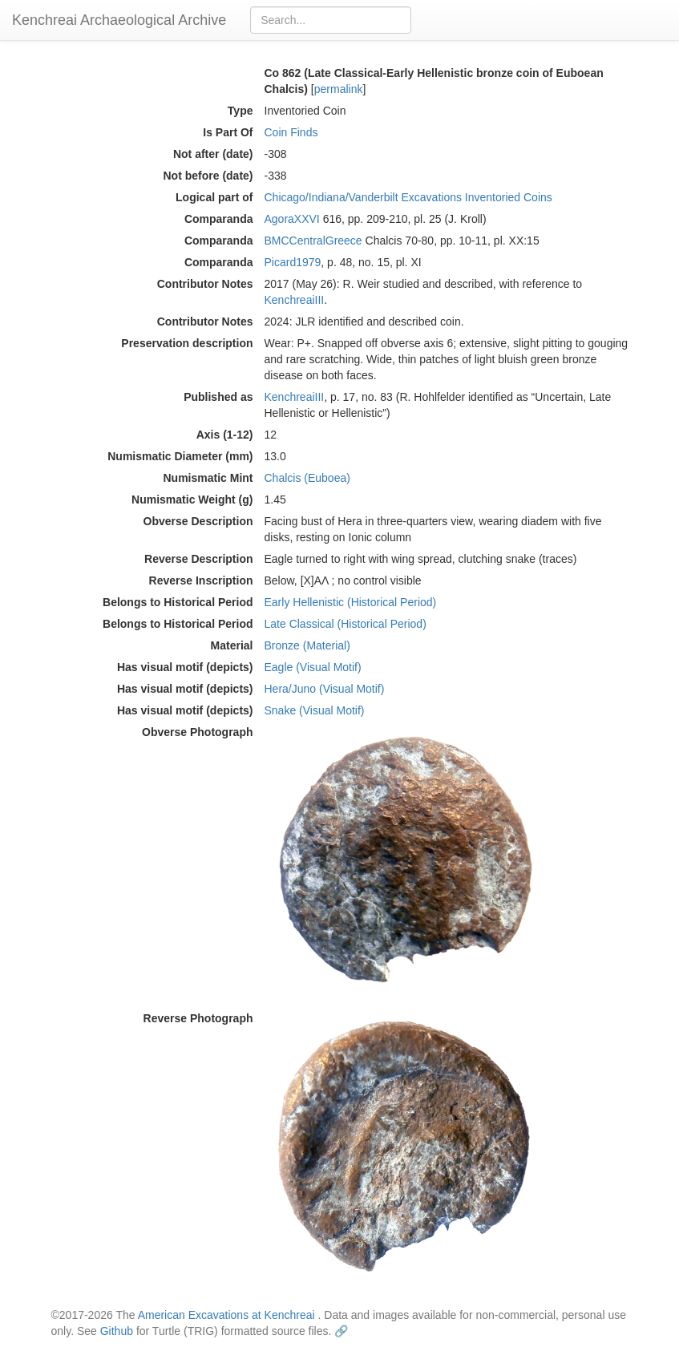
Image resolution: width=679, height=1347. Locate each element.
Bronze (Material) (307, 645)
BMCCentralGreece (313, 240)
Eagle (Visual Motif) (313, 667)
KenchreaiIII (295, 299)
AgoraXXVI (292, 218)
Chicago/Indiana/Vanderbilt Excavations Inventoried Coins (408, 197)
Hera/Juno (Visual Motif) (325, 688)
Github (116, 1331)
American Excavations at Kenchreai (226, 1315)
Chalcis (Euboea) (307, 477)
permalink (338, 89)
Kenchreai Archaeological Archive (119, 20)
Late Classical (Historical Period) (345, 623)
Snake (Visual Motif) (315, 710)
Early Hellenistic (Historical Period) (351, 602)
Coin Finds (291, 132)
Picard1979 (293, 262)
